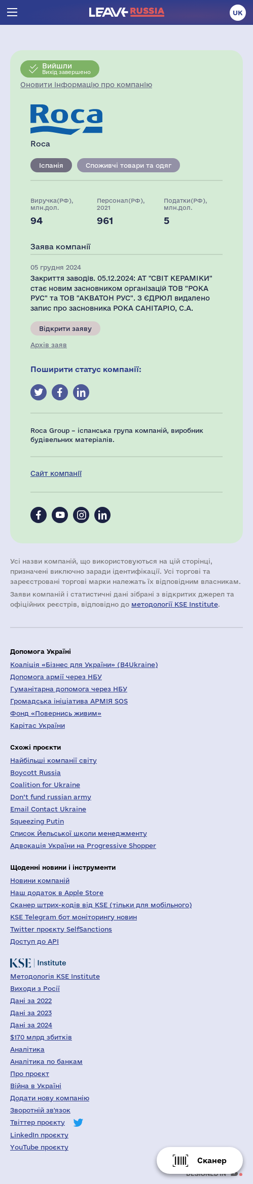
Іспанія (51, 165)
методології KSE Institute (174, 604)
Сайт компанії (56, 473)
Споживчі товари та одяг (128, 165)
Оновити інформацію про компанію (86, 85)
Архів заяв (48, 344)
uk (238, 12)
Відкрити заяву (65, 328)
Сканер (212, 1160)
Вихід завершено (66, 68)
